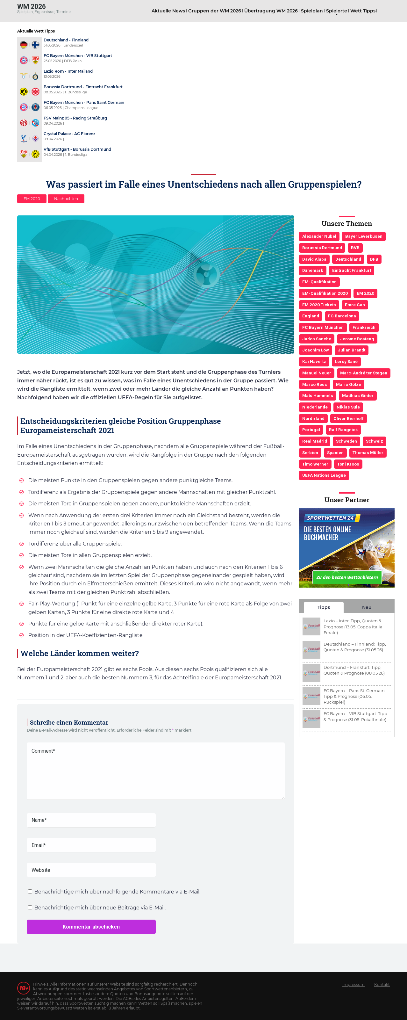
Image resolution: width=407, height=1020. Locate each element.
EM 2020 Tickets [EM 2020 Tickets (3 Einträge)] (319, 304)
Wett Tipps (362, 11)
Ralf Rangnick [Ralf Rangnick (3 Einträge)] (343, 429)
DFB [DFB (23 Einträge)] (374, 259)
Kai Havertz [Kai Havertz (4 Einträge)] (314, 361)
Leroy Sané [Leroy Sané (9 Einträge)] (346, 361)
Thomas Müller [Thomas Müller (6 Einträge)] (368, 452)
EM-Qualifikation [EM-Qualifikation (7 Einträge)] (319, 281)
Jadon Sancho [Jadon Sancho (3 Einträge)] (316, 338)
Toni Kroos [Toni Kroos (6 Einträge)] (348, 464)
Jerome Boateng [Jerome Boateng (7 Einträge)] (357, 338)
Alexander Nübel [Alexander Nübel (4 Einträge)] (319, 236)
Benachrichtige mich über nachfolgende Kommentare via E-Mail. (117, 892)
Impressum (353, 984)
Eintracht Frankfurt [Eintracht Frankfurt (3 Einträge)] (351, 270)
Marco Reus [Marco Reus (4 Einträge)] (314, 384)
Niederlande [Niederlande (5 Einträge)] (315, 406)
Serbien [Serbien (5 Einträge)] (310, 452)
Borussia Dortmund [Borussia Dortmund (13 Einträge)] (322, 247)
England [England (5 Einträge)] (310, 315)
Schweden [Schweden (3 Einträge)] (346, 441)
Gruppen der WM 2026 (214, 11)
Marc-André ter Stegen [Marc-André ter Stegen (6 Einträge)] (363, 372)
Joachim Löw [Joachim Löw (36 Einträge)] (315, 349)
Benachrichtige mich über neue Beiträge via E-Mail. (100, 908)
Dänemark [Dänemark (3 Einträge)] (312, 270)
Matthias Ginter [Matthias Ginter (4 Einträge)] (358, 395)
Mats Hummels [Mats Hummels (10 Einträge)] (317, 395)
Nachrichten (66, 198)
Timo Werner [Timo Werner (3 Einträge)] (315, 464)
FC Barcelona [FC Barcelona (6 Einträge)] (342, 315)
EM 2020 (32, 198)
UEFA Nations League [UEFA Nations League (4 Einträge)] (324, 475)
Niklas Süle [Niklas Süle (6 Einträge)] (348, 406)
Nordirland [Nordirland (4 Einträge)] (313, 418)
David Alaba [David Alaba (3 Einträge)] (314, 259)
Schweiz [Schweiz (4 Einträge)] (374, 441)
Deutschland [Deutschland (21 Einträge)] (348, 259)
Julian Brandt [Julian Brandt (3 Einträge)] (351, 349)
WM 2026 (31, 6)
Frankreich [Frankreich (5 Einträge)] (364, 327)
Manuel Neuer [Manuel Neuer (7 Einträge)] (316, 372)
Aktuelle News (168, 11)
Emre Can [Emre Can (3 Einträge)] (355, 304)
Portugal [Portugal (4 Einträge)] (311, 429)
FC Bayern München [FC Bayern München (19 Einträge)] (323, 327)
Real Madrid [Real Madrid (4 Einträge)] (314, 441)
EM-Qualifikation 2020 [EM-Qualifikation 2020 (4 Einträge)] (325, 293)
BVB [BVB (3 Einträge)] (355, 247)
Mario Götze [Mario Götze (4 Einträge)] (348, 384)
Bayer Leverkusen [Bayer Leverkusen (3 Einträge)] (363, 236)
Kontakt (382, 984)
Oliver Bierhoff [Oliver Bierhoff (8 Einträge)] (348, 418)
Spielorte (336, 11)
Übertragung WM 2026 (271, 11)
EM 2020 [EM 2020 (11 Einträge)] (365, 293)
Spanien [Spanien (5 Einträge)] (335, 452)
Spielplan (312, 11)
